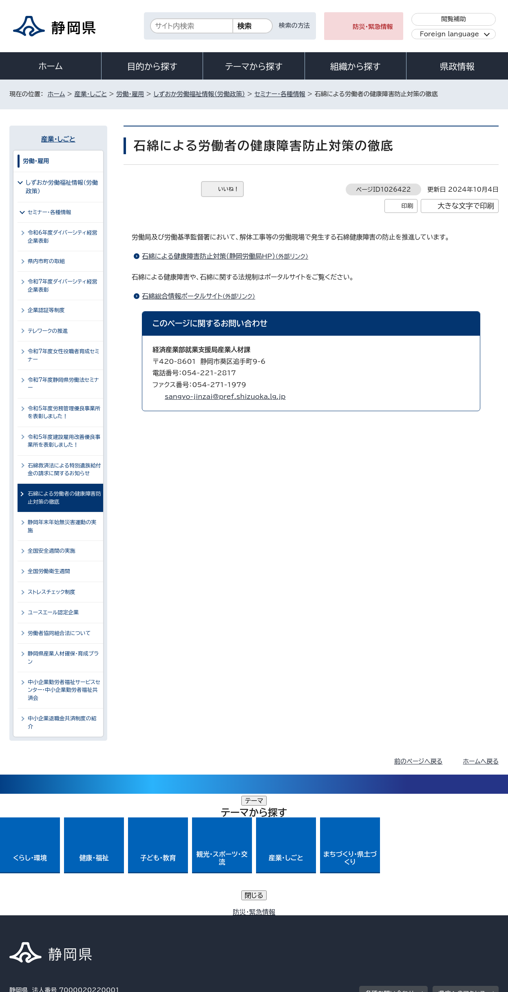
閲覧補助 (453, 19)
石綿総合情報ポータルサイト (202, 296)
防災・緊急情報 (373, 27)
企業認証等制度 (46, 310)
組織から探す (355, 66)
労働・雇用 (130, 94)
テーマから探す (254, 66)
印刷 (407, 206)
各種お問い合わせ (390, 872)
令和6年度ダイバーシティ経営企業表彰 (62, 236)
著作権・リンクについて (47, 922)
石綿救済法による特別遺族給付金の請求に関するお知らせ (64, 469)
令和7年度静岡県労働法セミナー (63, 383)
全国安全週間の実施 (51, 551)
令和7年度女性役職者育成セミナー (63, 355)
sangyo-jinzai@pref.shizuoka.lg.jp (225, 396)
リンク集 (403, 922)
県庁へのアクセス (462, 872)
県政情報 (457, 66)
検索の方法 (294, 25)
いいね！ (228, 189)
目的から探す (152, 66)
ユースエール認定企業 (53, 612)
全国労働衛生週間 (49, 571)
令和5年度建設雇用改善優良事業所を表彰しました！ (64, 440)
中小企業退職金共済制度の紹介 (62, 722)
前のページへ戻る (418, 761)
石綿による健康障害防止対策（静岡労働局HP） (228, 256)
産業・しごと (90, 94)
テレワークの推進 (48, 331)
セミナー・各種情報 (279, 94)
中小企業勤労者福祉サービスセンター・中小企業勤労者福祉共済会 (64, 690)
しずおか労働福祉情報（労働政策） (199, 94)
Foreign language (449, 34)
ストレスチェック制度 (51, 592)
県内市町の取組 (46, 261)
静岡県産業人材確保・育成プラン (63, 657)
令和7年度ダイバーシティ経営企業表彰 (62, 285)
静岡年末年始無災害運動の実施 (62, 526)
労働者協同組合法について (59, 633)
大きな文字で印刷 (465, 205)
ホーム (50, 66)
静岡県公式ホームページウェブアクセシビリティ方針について (281, 922)
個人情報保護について (139, 922)
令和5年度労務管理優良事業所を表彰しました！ (64, 412)
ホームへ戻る (481, 761)
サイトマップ (460, 922)
